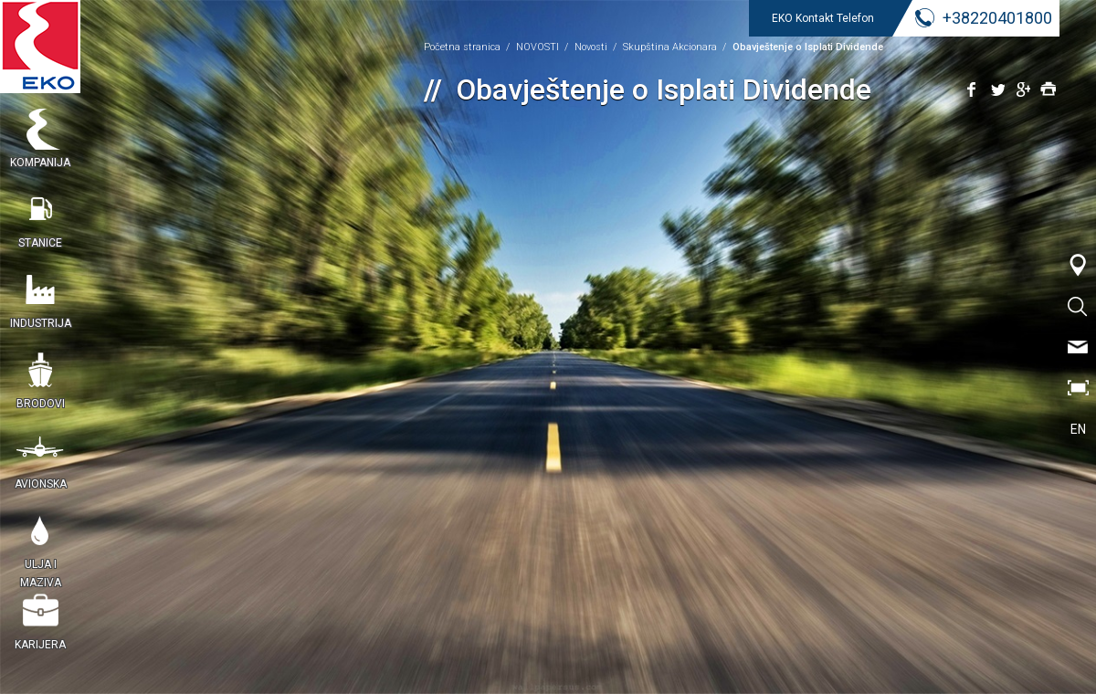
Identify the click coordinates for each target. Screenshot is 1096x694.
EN (1078, 429)
